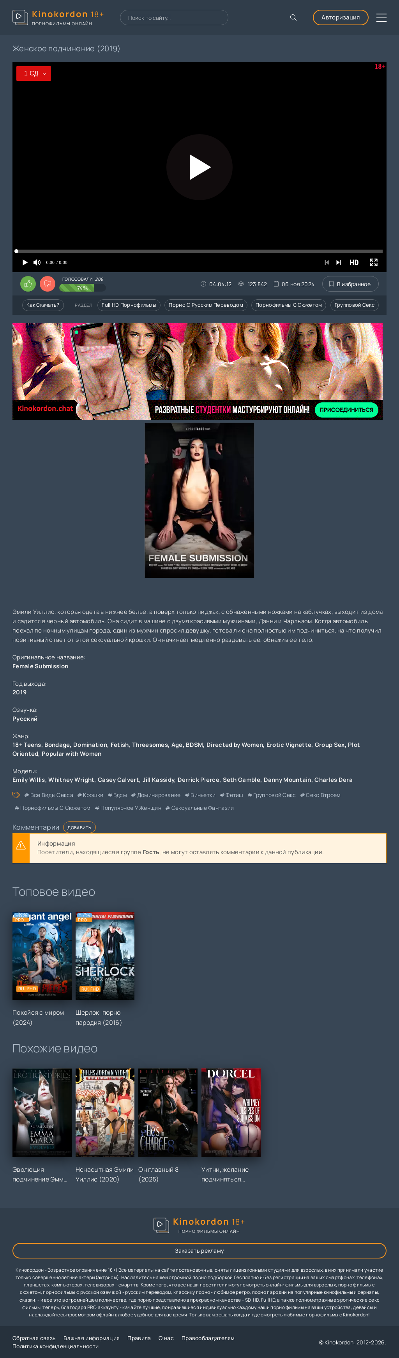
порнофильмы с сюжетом (55, 807)
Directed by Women (235, 745)
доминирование (159, 795)
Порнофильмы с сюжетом (289, 304)
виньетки (203, 795)
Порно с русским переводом (206, 304)
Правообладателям (208, 1338)
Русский (24, 719)
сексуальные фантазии (202, 807)
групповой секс (274, 795)
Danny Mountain (287, 780)
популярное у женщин (131, 807)
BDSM (194, 745)
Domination (90, 745)
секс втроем (323, 795)
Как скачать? (43, 304)
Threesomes (150, 745)
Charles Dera (333, 780)
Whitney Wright (71, 780)
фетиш (235, 795)
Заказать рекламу (199, 1250)
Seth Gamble (241, 780)
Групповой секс (354, 304)
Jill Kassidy (159, 780)
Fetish (120, 745)
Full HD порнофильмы (129, 304)
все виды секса (51, 795)
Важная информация (92, 1338)
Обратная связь (34, 1338)
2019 (19, 692)
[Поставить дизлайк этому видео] (47, 284)
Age (177, 745)
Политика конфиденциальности (55, 1346)
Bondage (57, 745)
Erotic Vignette (289, 745)
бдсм (120, 795)
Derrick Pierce (198, 780)
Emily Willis (28, 780)
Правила (139, 1338)
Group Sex (330, 745)
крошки (93, 795)
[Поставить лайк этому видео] (28, 284)
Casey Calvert (118, 780)
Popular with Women (71, 754)
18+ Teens (26, 745)
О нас (166, 1338)
